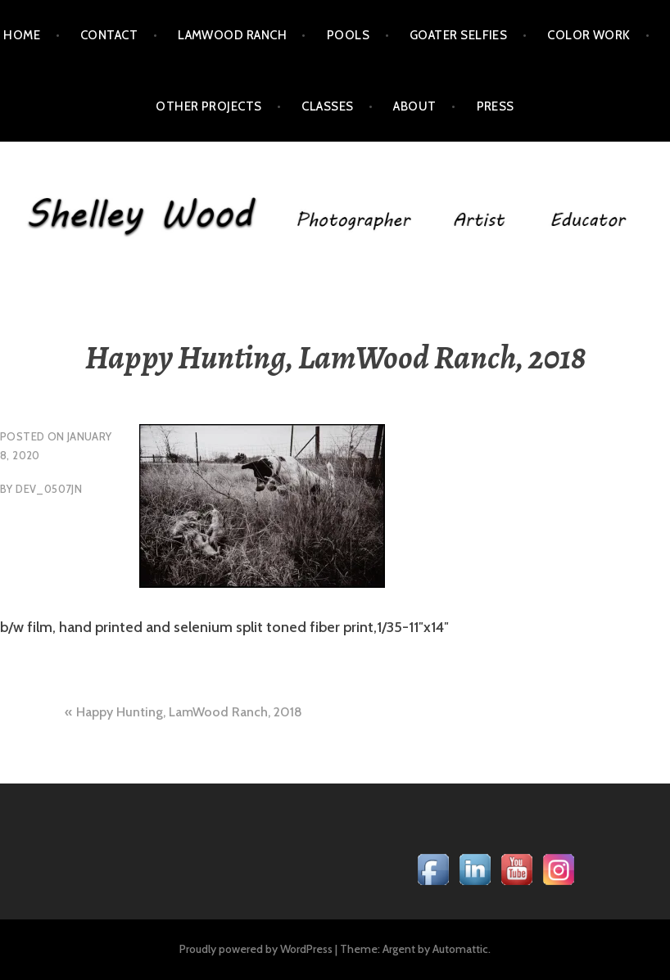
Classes (327, 106)
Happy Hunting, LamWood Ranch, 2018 (189, 712)
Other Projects (208, 106)
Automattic (460, 949)
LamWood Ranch (232, 35)
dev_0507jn (49, 488)
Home (21, 35)
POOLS (348, 35)
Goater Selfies (458, 35)
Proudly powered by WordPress (256, 949)
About (414, 106)
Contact (109, 35)
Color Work (589, 35)
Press (495, 106)
